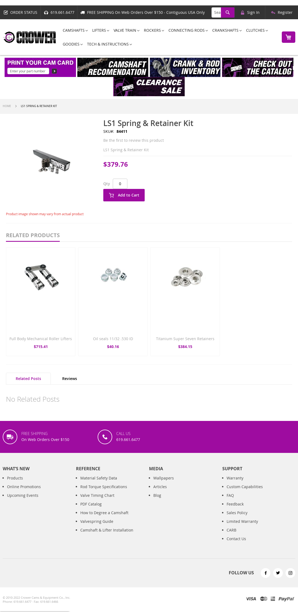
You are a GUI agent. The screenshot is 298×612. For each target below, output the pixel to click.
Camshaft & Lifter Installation (106, 530)
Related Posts (28, 378)
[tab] (28, 379)
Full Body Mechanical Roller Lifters (40, 338)
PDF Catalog (91, 504)
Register (285, 12)
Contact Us (236, 538)
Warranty (235, 478)
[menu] (167, 37)
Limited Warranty (242, 521)
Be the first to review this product (133, 140)
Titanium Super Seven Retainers (185, 338)
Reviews (69, 378)
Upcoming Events (22, 495)
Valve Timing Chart (97, 495)
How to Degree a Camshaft (104, 512)
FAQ (230, 495)
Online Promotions (24, 486)
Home (7, 106)
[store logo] (30, 37)
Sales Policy (237, 512)
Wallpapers (163, 478)
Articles (160, 486)
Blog (157, 495)
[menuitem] (73, 30)
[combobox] (222, 12)
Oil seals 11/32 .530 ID (113, 338)
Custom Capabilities (245, 486)
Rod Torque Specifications (103, 486)
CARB (231, 530)
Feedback (235, 504)
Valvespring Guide (96, 521)
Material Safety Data (98, 478)
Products (15, 478)
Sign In (253, 12)
